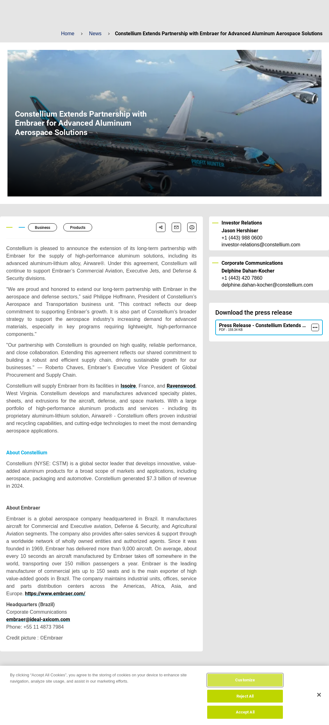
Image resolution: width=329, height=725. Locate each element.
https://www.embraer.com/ (54, 594)
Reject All (245, 701)
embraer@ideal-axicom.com (38, 619)
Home (67, 33)
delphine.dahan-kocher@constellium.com (267, 285)
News (95, 33)
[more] (315, 327)
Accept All (245, 717)
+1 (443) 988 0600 (242, 237)
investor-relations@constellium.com (261, 244)
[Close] (319, 700)
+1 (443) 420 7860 (242, 278)
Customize (245, 685)
